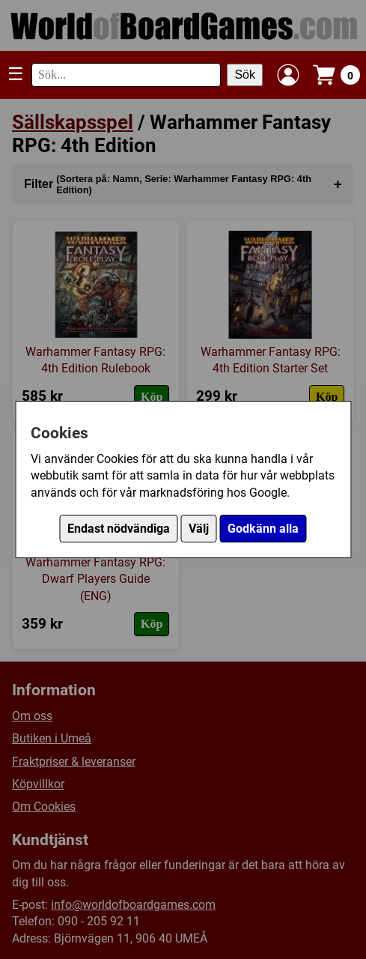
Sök (244, 74)
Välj (199, 528)
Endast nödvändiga (118, 528)
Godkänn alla (263, 528)
